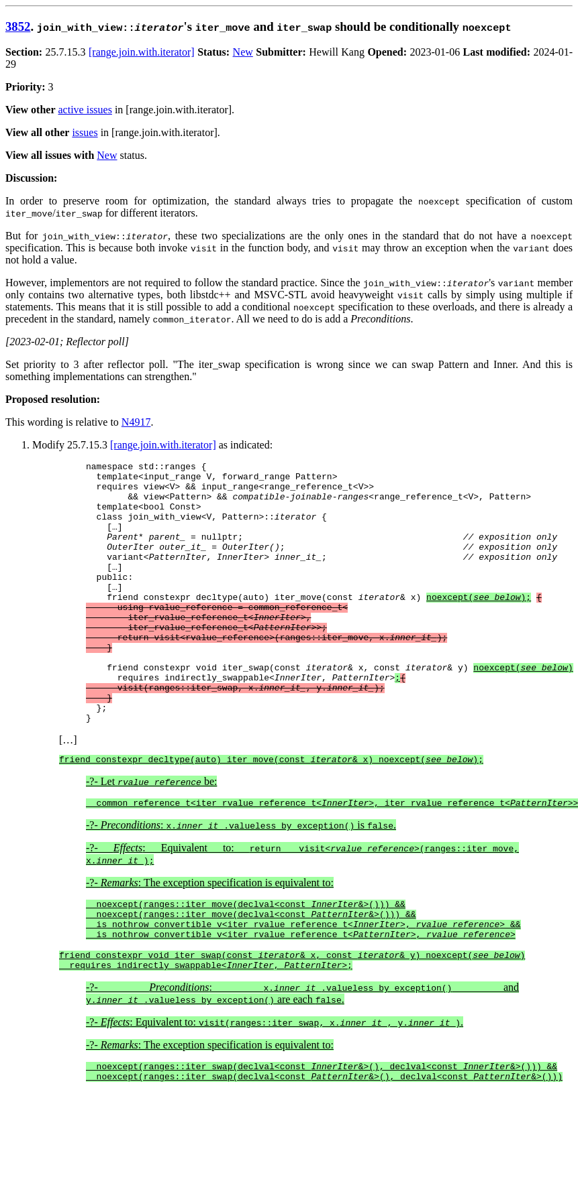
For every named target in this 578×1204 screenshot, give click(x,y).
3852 (17, 26)
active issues (85, 109)
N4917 (136, 422)
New (243, 52)
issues (84, 132)
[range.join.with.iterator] (142, 52)
